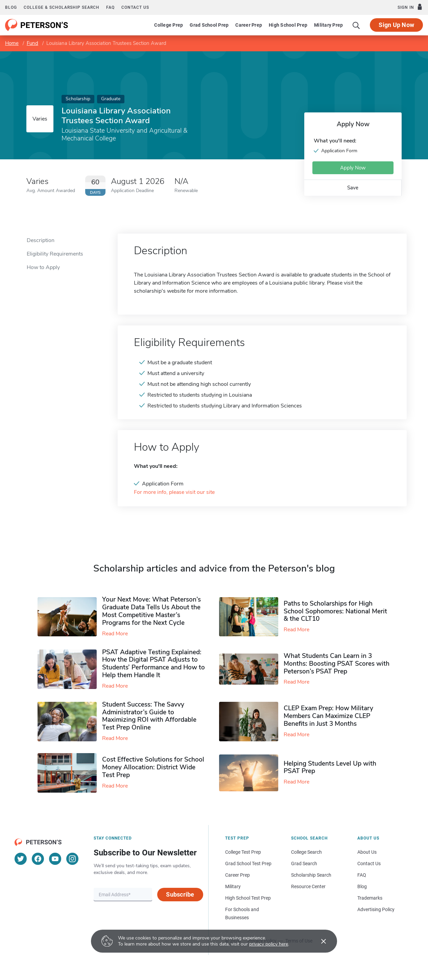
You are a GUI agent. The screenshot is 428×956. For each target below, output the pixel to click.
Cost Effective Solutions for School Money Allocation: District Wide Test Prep (153, 767)
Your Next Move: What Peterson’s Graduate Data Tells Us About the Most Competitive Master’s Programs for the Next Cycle (151, 611)
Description (40, 240)
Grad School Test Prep (248, 863)
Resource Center (308, 886)
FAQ (110, 7)
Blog (11, 7)
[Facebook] (38, 859)
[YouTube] (55, 859)
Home (12, 43)
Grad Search (304, 863)
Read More (115, 633)
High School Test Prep (248, 898)
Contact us (135, 7)
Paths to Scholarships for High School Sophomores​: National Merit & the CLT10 (335, 611)
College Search (306, 852)
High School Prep (288, 25)
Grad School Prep (209, 25)
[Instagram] (72, 859)
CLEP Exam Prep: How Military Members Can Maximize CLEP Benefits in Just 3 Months (328, 716)
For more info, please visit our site (174, 492)
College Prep (168, 25)
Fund (32, 43)
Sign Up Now (396, 24)
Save (352, 187)
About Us (367, 852)
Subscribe (180, 894)
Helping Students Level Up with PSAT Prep (330, 767)
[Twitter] (21, 859)
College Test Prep (243, 852)
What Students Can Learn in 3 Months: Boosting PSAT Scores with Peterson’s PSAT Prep (336, 664)
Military (233, 886)
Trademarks (369, 898)
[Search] (356, 25)
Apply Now (353, 167)
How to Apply (43, 267)
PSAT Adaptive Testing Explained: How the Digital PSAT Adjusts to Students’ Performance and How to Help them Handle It (153, 664)
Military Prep (328, 25)
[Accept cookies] (319, 941)
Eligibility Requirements (55, 254)
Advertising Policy (376, 909)
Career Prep (248, 25)
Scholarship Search (311, 875)
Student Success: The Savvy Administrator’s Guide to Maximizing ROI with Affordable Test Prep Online (149, 716)
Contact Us (369, 863)
